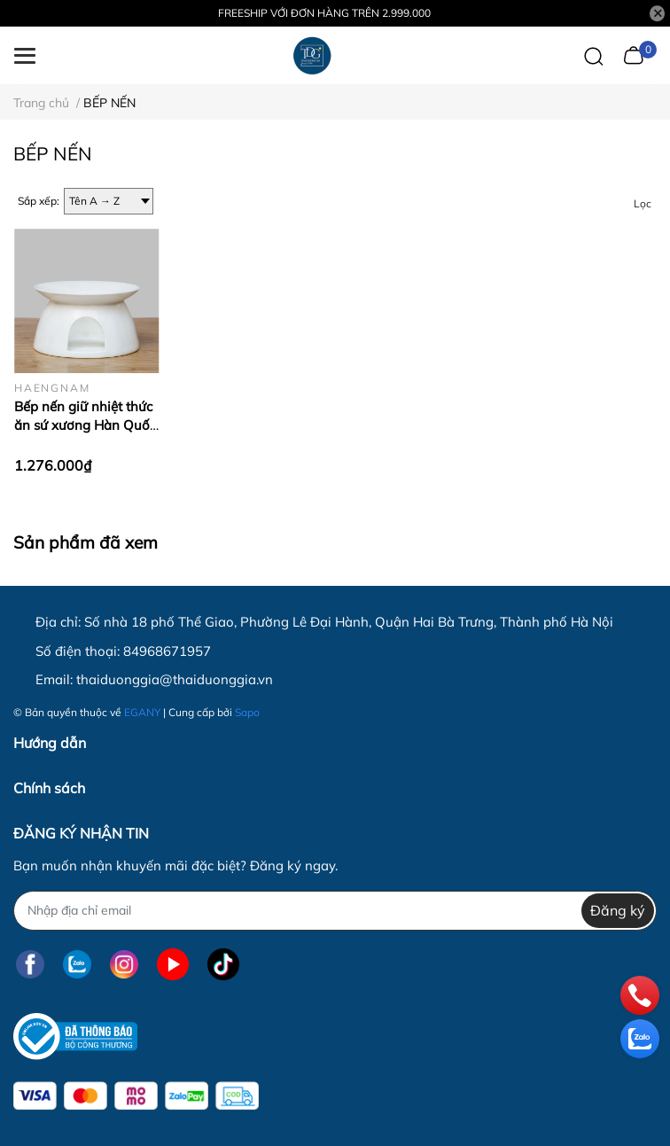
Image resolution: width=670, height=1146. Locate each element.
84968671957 (167, 651)
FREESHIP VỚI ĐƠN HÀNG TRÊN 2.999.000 (324, 12)
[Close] (658, 13)
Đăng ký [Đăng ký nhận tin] (617, 910)
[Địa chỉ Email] (335, 911)
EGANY (142, 712)
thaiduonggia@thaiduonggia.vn (174, 679)
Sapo (247, 712)
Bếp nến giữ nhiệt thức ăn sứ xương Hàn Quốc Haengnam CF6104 (85, 425)
